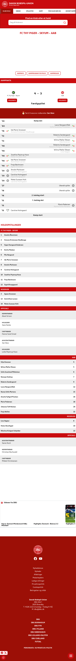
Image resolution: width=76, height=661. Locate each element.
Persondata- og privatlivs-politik (38, 647)
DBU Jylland (38, 629)
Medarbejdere (38, 577)
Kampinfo (20, 73)
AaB (62, 95)
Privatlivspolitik (38, 584)
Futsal (38, 641)
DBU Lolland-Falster (38, 635)
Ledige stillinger (38, 581)
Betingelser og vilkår (38, 590)
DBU (38, 619)
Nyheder (38, 571)
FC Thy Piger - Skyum (13, 95)
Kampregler (54, 73)
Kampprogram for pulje (37, 73)
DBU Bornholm (38, 622)
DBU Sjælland (38, 638)
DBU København (38, 632)
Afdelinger (38, 574)
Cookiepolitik (38, 587)
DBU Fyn (38, 626)
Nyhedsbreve (38, 568)
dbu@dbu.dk (39, 609)
